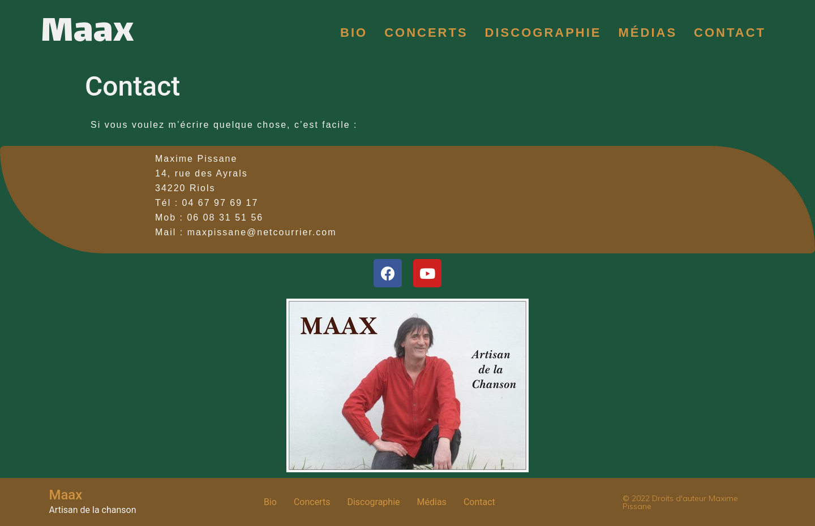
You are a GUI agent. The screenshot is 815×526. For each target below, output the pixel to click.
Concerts (425, 32)
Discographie (543, 32)
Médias (648, 32)
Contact (730, 32)
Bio (353, 32)
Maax (87, 33)
